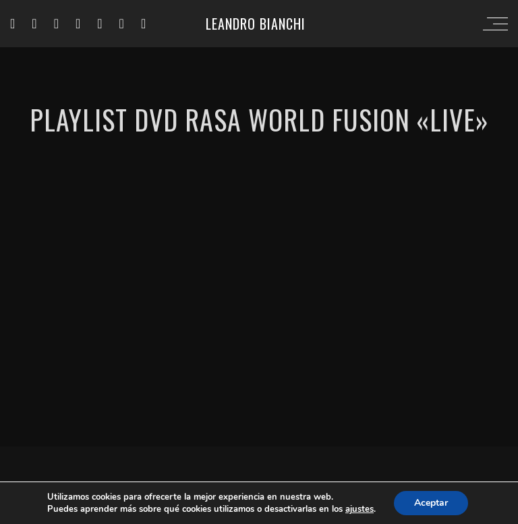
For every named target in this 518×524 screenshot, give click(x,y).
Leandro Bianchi (256, 23)
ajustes (359, 509)
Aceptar (431, 502)
